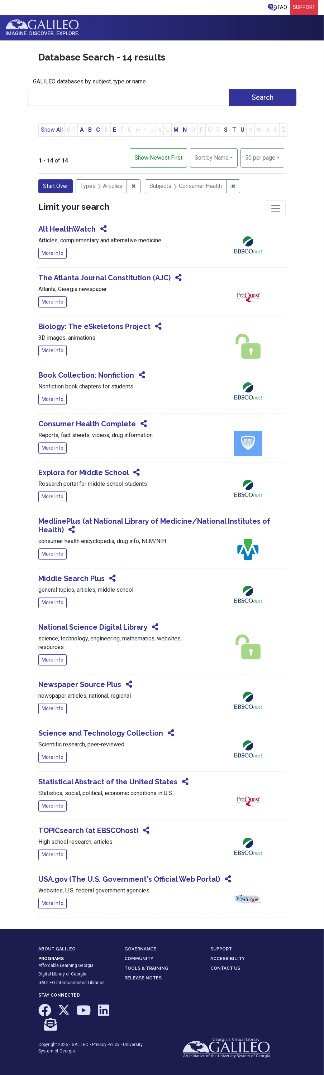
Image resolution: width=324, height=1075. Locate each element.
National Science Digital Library (92, 627)
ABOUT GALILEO (57, 948)
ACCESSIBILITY (227, 958)
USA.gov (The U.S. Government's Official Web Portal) (129, 879)
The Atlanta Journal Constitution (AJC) (104, 277)
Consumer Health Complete (87, 424)
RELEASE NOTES (143, 977)
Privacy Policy (105, 1044)
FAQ (277, 7)
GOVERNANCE (140, 948)
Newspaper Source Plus (79, 684)
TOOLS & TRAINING (146, 968)
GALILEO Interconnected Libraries (71, 982)
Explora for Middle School (83, 472)
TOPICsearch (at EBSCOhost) (88, 830)
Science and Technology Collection (100, 733)
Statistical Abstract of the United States (107, 782)
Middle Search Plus (71, 578)
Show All (52, 129)
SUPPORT (221, 948)
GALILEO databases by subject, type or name (89, 81)
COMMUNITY (138, 958)
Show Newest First (158, 157)
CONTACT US (225, 968)
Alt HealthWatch (67, 229)
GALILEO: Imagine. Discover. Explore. (42, 27)
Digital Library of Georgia (62, 974)
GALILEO (80, 1044)
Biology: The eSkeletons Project (94, 326)
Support (304, 7)
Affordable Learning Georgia (66, 965)
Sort (212, 157)
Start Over (55, 186)
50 (260, 157)
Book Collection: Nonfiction (86, 375)
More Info (52, 253)
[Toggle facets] (276, 208)
